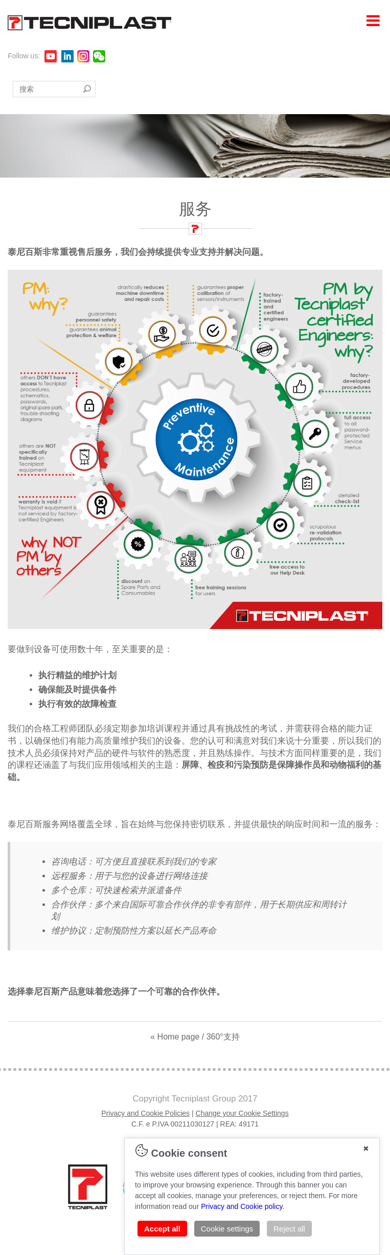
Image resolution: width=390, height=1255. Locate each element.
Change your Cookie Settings (242, 1113)
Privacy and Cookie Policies (145, 1113)
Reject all (289, 1228)
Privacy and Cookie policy (241, 1206)
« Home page (174, 1036)
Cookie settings (227, 1228)
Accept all (162, 1228)
